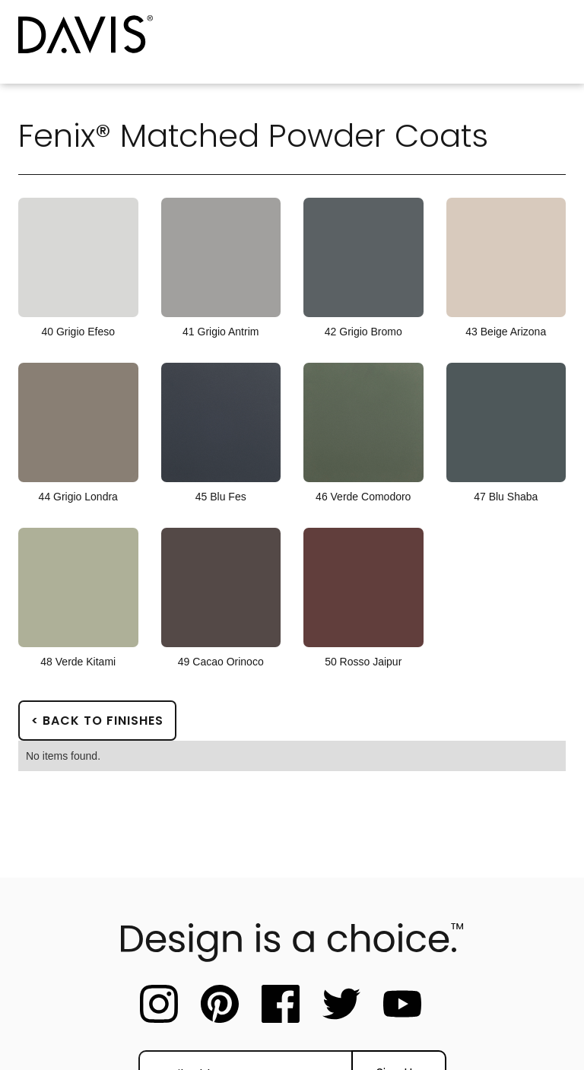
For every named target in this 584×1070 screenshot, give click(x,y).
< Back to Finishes (97, 720)
